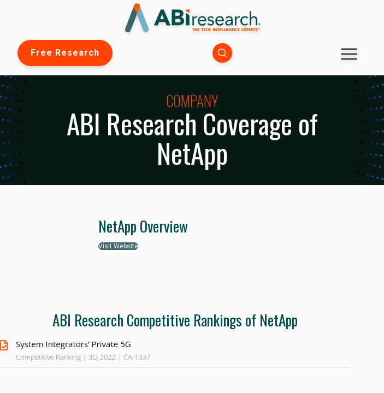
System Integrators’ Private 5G (73, 343)
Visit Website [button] (118, 246)
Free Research (65, 52)
